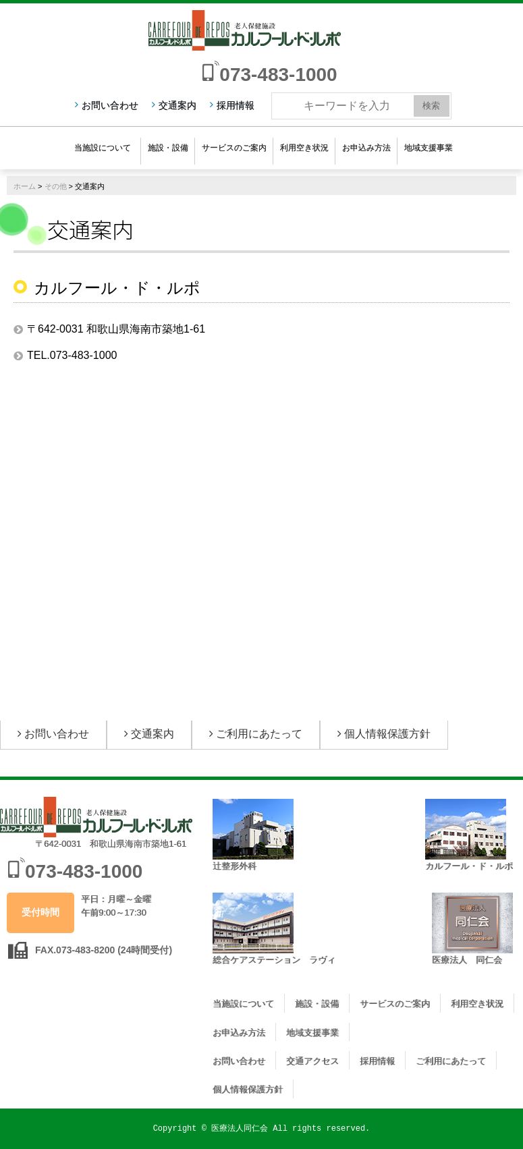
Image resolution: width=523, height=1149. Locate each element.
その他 (56, 186)
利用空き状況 (304, 147)
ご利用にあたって (259, 733)
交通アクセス (312, 1061)
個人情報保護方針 (387, 733)
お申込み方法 (366, 147)
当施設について (102, 147)
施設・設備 (168, 147)
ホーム (24, 186)
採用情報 (235, 105)
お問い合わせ (110, 105)
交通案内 (177, 105)
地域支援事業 (428, 147)
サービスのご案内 (234, 147)
